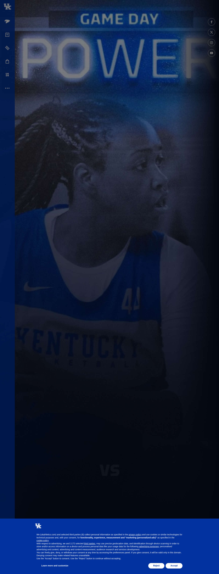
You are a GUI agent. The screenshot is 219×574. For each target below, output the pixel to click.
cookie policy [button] (42, 540)
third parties (89, 543)
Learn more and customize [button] (54, 565)
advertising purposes (149, 546)
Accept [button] (174, 565)
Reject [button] (156, 565)
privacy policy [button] (135, 534)
